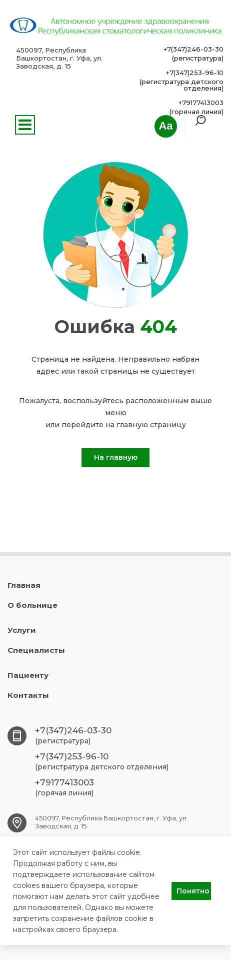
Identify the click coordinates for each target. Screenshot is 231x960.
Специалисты (36, 650)
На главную (116, 457)
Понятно (193, 890)
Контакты (28, 695)
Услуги (22, 630)
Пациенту (28, 675)
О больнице (33, 605)
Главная (24, 585)
